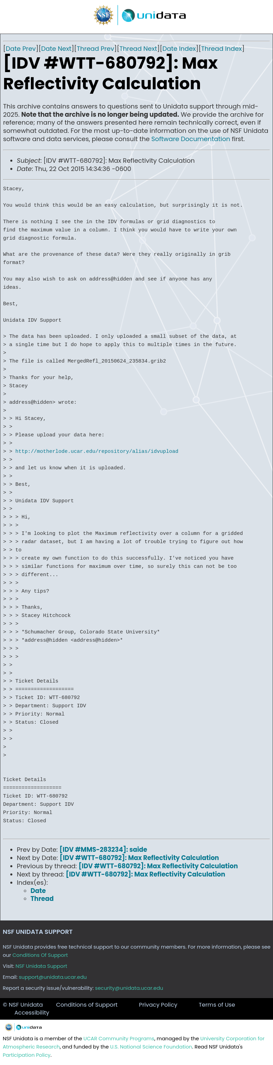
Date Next (56, 48)
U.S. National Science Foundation (151, 1046)
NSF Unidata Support (41, 966)
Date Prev (21, 48)
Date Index (179, 48)
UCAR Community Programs (118, 1038)
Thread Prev (95, 48)
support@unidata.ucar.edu (53, 977)
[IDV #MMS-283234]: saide (103, 849)
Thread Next (138, 48)
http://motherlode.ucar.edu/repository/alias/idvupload (96, 451)
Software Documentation (190, 139)
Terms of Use (217, 1005)
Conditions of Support (86, 1005)
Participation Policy (26, 1055)
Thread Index (221, 48)
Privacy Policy (158, 1005)
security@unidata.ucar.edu (129, 988)
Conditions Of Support (40, 955)
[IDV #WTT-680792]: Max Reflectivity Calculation (139, 858)
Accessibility (31, 1013)
